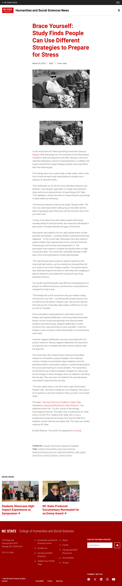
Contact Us (42, 548)
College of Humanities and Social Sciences (56, 449)
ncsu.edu (77, 430)
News (65, 540)
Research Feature (50, 455)
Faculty (46, 445)
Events (65, 545)
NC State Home (9, 2)
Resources (59, 581)
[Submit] (117, 545)
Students (75, 445)
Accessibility (68, 558)
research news (65, 455)
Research (66, 445)
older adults (80, 452)
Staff (51, 63)
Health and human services (44, 452)
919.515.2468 (8, 552)
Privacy (65, 562)
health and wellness (65, 452)
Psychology (56, 445)
